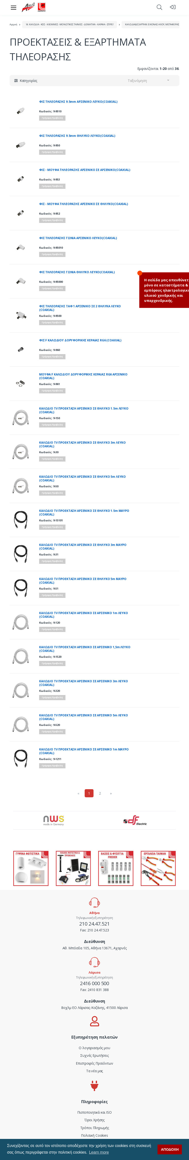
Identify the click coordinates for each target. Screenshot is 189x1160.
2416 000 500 (94, 983)
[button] (159, 7)
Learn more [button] (99, 1152)
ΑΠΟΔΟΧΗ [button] (170, 1149)
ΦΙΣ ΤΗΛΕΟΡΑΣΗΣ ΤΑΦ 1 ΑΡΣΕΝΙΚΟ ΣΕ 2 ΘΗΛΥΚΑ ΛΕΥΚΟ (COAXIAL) (80, 308)
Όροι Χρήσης (94, 1120)
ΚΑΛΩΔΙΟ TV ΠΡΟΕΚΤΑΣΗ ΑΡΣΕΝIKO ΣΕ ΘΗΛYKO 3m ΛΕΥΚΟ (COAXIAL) (82, 444)
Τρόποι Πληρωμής (94, 1127)
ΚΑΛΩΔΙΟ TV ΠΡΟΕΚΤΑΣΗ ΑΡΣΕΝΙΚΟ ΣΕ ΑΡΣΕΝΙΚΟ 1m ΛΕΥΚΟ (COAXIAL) (83, 615)
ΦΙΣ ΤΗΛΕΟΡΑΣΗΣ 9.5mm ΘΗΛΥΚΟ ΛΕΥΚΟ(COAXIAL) (77, 136)
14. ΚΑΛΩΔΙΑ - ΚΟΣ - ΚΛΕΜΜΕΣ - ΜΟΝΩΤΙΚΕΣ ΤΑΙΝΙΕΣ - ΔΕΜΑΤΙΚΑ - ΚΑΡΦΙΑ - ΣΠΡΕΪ (69, 24)
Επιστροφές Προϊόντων (94, 1063)
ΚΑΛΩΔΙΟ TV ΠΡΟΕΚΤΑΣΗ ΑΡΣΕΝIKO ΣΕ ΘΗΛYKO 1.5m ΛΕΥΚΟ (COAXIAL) (83, 410)
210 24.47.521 (94, 923)
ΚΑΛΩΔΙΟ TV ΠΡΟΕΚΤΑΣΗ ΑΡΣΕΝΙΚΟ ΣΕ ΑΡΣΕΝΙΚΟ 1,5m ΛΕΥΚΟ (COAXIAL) (84, 649)
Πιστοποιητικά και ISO (94, 1112)
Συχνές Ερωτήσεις (94, 1055)
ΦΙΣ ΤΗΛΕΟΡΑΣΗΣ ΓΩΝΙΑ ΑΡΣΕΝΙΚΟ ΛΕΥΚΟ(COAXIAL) (78, 238)
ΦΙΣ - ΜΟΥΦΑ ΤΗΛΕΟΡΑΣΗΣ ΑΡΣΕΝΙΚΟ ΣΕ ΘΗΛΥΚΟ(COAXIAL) (83, 204)
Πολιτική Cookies (94, 1135)
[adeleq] (33, 7)
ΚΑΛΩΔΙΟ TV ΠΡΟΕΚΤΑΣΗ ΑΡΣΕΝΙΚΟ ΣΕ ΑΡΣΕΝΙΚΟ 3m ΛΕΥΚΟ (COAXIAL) (83, 683)
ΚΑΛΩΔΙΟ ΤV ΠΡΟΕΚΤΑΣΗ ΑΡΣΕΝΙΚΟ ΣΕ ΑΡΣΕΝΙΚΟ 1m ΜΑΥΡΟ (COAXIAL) (84, 751)
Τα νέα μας (94, 1071)
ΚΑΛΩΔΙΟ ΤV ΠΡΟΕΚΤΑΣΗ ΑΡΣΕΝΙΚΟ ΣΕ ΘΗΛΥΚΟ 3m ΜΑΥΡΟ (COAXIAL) (82, 547)
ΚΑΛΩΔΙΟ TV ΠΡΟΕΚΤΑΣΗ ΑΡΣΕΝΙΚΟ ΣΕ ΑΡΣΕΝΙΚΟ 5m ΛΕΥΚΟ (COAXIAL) (83, 717)
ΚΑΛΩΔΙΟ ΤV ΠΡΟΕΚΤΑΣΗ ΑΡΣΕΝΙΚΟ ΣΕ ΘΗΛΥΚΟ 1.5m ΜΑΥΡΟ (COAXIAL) (84, 512)
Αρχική (13, 24)
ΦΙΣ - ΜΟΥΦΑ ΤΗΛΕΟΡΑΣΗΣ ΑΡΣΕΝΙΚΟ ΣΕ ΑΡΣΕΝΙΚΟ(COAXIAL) (84, 170)
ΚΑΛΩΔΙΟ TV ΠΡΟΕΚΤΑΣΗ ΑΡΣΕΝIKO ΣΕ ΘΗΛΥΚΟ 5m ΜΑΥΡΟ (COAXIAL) (82, 581)
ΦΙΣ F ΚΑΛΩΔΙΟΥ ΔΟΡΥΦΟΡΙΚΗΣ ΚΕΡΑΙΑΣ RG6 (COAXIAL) (80, 340)
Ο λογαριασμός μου (94, 1047)
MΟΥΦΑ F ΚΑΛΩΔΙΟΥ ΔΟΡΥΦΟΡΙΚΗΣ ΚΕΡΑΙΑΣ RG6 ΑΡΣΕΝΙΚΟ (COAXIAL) (83, 376)
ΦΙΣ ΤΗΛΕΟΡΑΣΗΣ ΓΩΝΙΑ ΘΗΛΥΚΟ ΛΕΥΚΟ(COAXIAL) (77, 272)
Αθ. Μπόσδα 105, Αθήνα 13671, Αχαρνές (95, 948)
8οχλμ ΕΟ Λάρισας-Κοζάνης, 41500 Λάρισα (94, 1007)
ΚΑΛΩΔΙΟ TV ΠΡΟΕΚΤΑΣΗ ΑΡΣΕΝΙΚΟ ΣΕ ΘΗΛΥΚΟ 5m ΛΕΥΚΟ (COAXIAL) (82, 478)
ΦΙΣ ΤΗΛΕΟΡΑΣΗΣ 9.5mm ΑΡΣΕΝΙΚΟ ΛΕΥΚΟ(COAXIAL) (78, 102)
